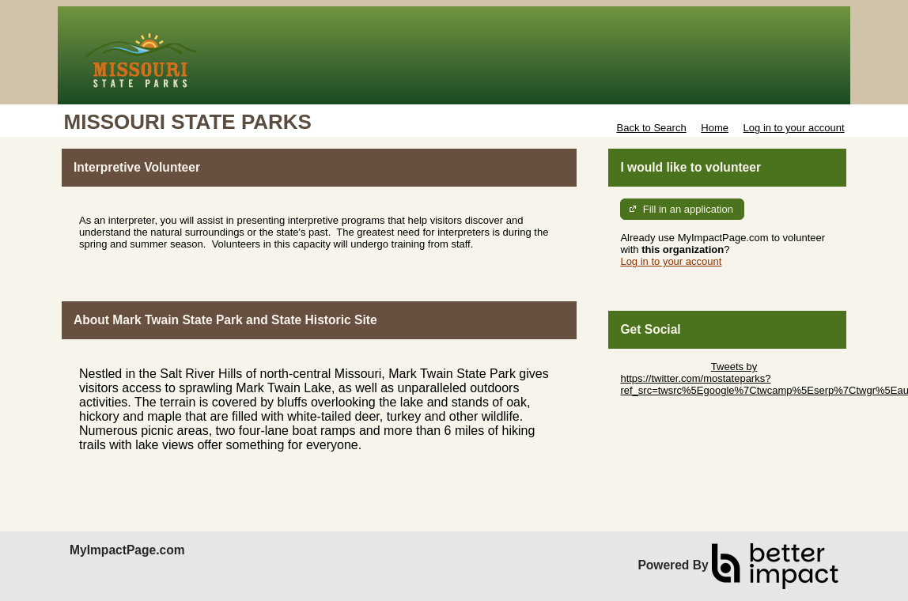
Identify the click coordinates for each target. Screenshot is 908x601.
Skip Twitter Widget (664, 366)
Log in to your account (794, 128)
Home (714, 128)
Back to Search (651, 128)
